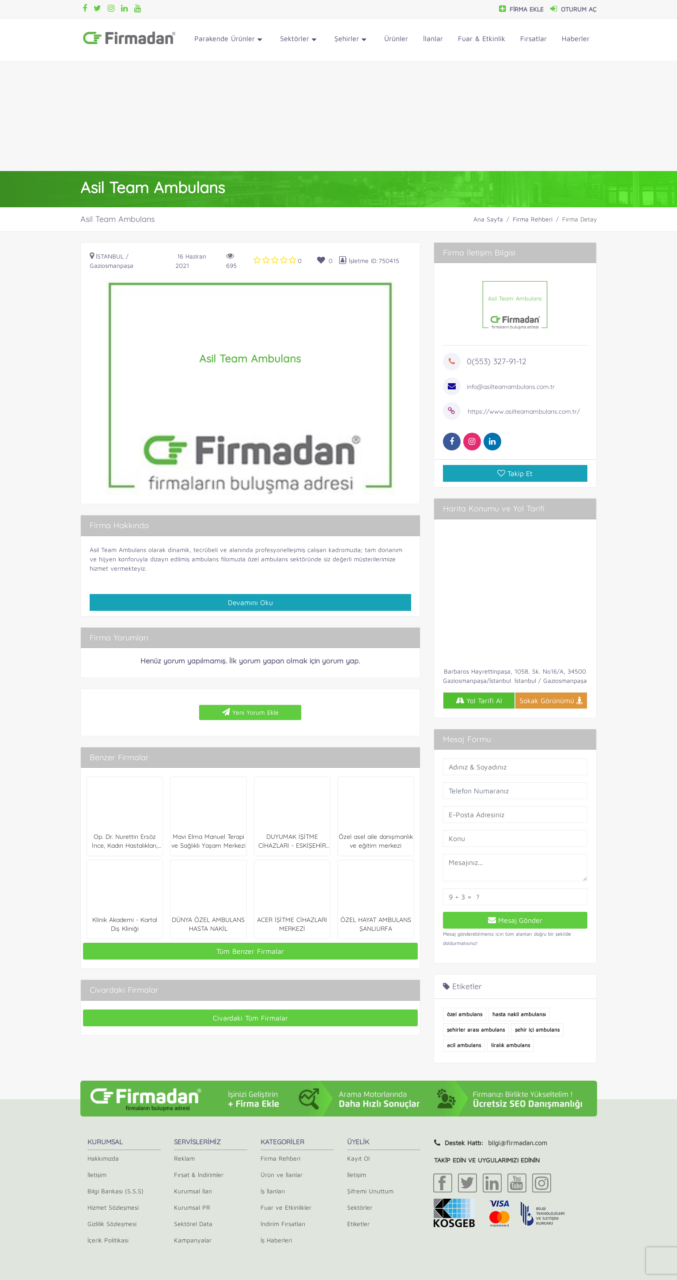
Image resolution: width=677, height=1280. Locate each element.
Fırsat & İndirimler (198, 1174)
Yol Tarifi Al (479, 701)
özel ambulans (464, 1014)
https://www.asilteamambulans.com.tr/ (524, 411)
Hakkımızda (103, 1158)
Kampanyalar (193, 1240)
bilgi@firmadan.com (517, 1143)
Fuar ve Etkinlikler (286, 1207)
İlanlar (433, 38)
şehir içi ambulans (537, 1029)
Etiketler (358, 1223)
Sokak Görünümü (551, 701)
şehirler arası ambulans (476, 1029)
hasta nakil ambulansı (519, 1014)
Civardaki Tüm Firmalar (250, 1018)
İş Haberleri (276, 1240)
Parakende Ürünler (228, 40)
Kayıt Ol (358, 1158)
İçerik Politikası (108, 1240)
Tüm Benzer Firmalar (250, 951)
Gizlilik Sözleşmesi (111, 1223)
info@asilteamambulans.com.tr (511, 387)
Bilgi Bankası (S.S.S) (115, 1191)
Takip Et (515, 473)
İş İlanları (273, 1191)
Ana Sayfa (488, 219)
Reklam (184, 1158)
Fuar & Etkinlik (481, 38)
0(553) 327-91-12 (496, 361)
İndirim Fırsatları (283, 1223)
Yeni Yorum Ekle (250, 712)
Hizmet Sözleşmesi (113, 1207)
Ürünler (396, 38)
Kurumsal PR (192, 1207)
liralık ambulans (510, 1045)
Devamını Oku (250, 602)
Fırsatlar (533, 38)
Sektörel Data (193, 1223)
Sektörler (298, 40)
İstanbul (110, 256)
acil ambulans (464, 1045)
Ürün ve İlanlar (282, 1174)
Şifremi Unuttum (370, 1191)
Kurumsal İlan (193, 1191)
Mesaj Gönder (515, 920)
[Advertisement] (339, 116)
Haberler (576, 38)
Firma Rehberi (532, 219)
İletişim (96, 1174)
